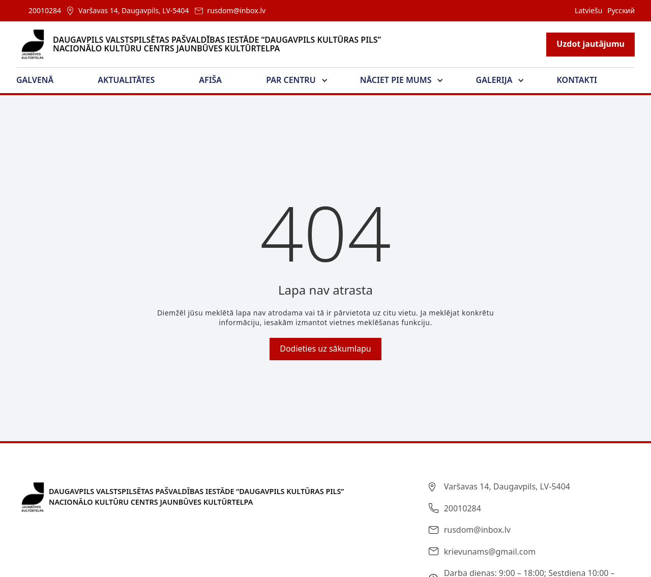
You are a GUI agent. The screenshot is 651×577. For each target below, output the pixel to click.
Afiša (210, 79)
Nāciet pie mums (396, 79)
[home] (204, 44)
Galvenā (34, 79)
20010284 (44, 10)
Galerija (494, 79)
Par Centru (290, 79)
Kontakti (577, 79)
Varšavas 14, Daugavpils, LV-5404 (133, 10)
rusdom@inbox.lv (236, 10)
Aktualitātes (126, 79)
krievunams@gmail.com (490, 551)
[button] (41, 80)
